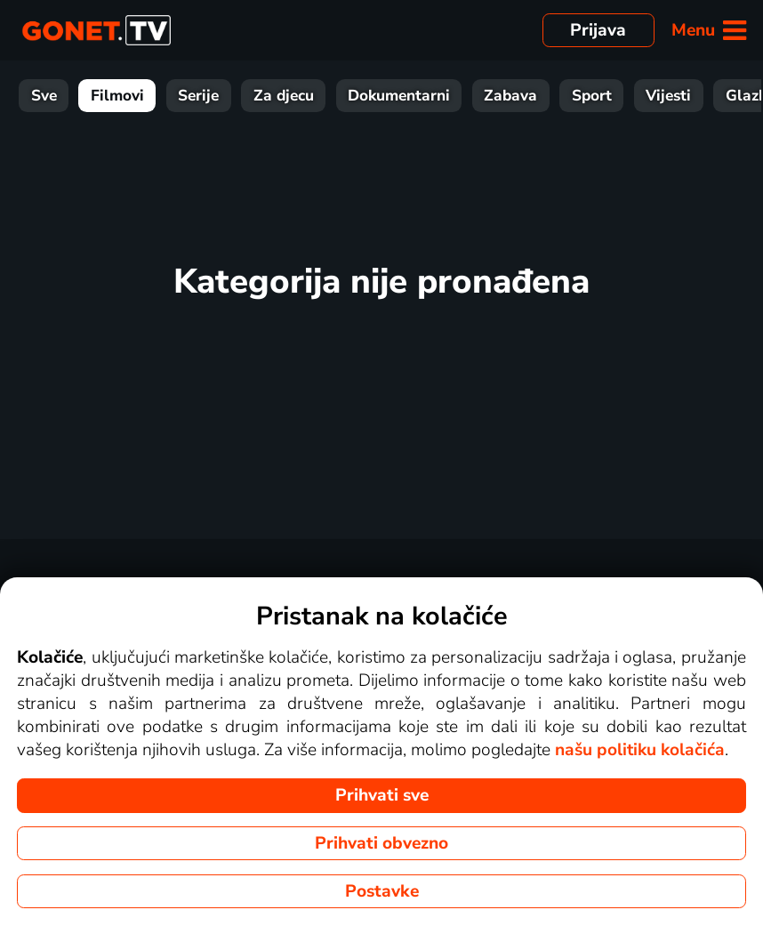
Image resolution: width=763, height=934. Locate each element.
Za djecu (283, 95)
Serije (198, 95)
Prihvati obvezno (381, 843)
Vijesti (668, 95)
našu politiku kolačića (640, 749)
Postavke (382, 891)
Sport (592, 95)
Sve (44, 95)
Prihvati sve (382, 795)
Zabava (510, 95)
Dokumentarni (399, 95)
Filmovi (117, 95)
